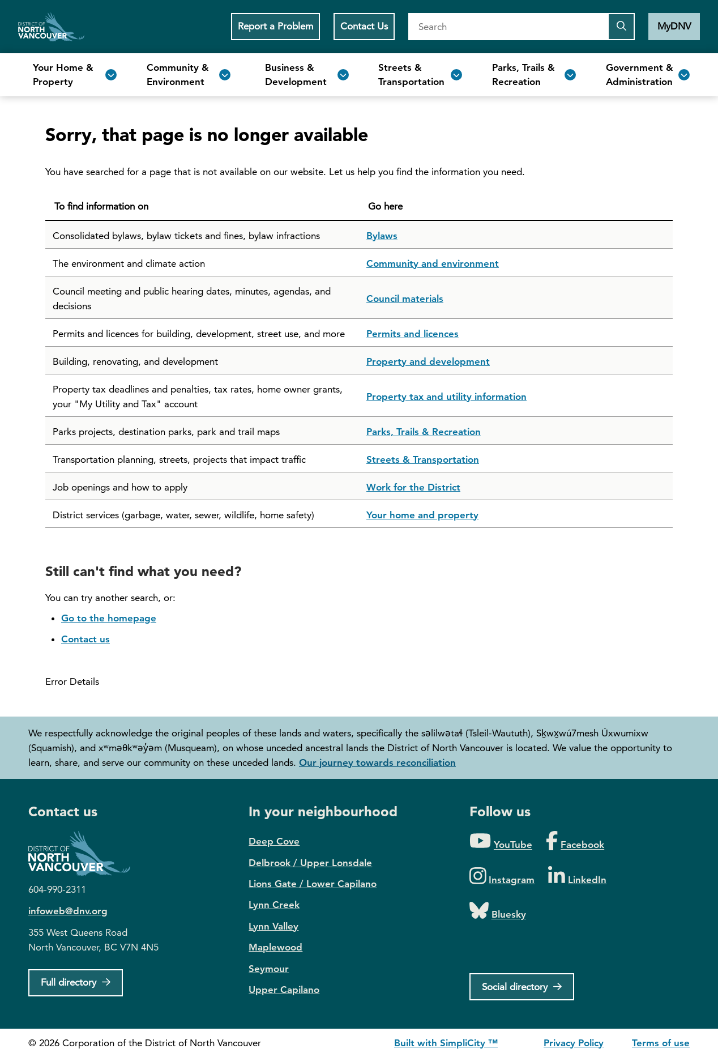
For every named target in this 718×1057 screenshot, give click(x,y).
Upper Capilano (284, 989)
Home (51, 26)
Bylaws (382, 235)
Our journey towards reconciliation (377, 762)
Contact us (85, 639)
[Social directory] (521, 986)
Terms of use (661, 1043)
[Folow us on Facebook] (575, 841)
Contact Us (364, 26)
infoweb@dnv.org (68, 911)
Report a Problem (275, 26)
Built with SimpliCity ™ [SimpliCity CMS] (446, 1043)
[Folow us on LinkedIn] (577, 876)
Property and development (428, 361)
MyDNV (674, 26)
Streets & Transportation (422, 459)
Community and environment (432, 263)
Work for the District (413, 487)
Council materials (404, 298)
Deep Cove (274, 841)
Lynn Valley (273, 926)
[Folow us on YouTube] (500, 841)
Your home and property (422, 515)
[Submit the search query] (621, 26)
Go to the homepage (108, 618)
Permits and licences (412, 333)
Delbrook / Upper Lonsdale (310, 862)
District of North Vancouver (85, 853)
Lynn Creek (274, 904)
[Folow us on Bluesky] (497, 911)
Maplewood (275, 947)
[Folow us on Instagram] (502, 876)
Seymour (269, 968)
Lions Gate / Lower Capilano (313, 883)
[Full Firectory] (75, 982)
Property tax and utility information (446, 396)
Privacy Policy (574, 1043)
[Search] (508, 26)
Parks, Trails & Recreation (423, 431)
